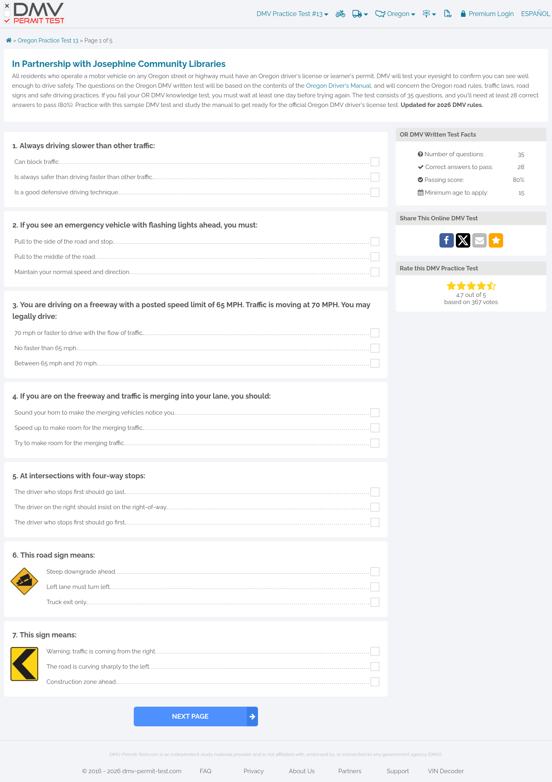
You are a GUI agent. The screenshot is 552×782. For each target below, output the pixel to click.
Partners (349, 771)
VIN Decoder (446, 771)
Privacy (254, 771)
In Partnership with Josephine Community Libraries (119, 63)
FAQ (206, 771)
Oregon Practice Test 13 (48, 40)
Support (398, 771)
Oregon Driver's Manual (338, 85)
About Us (301, 771)
